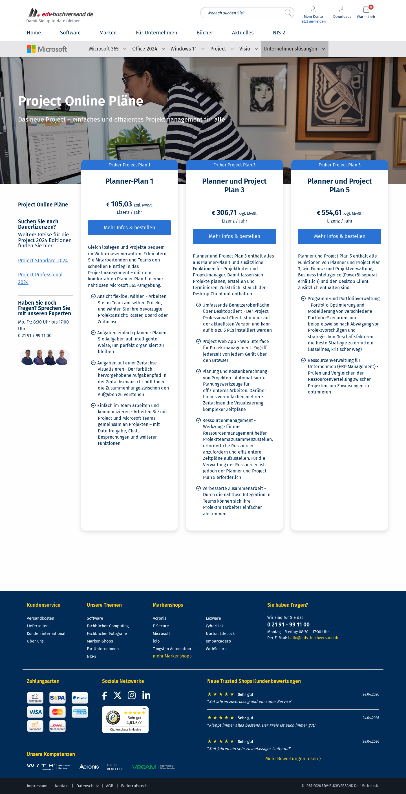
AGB (109, 786)
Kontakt (62, 786)
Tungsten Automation (172, 648)
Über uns (35, 641)
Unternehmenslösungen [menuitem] (290, 49)
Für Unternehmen (103, 648)
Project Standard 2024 (43, 261)
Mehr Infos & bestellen (129, 228)
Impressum (37, 786)
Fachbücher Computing (108, 626)
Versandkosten (40, 618)
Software (95, 618)
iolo (156, 641)
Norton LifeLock (220, 633)
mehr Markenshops (172, 656)
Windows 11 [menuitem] (184, 49)
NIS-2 (91, 656)
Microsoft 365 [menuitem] (104, 49)
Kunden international (46, 633)
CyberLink (215, 626)
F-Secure (161, 626)
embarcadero (218, 641)
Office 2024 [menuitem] (144, 49)
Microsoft (161, 633)
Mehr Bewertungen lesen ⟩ (293, 758)
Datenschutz (87, 786)
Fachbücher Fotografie (107, 633)
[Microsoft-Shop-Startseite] (47, 46)
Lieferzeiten (37, 626)
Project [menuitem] (218, 49)
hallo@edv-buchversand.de (313, 637)
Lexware (213, 618)
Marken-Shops (100, 641)
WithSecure (216, 648)
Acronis (159, 618)
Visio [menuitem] (244, 49)
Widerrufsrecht (135, 786)
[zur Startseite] (61, 16)
